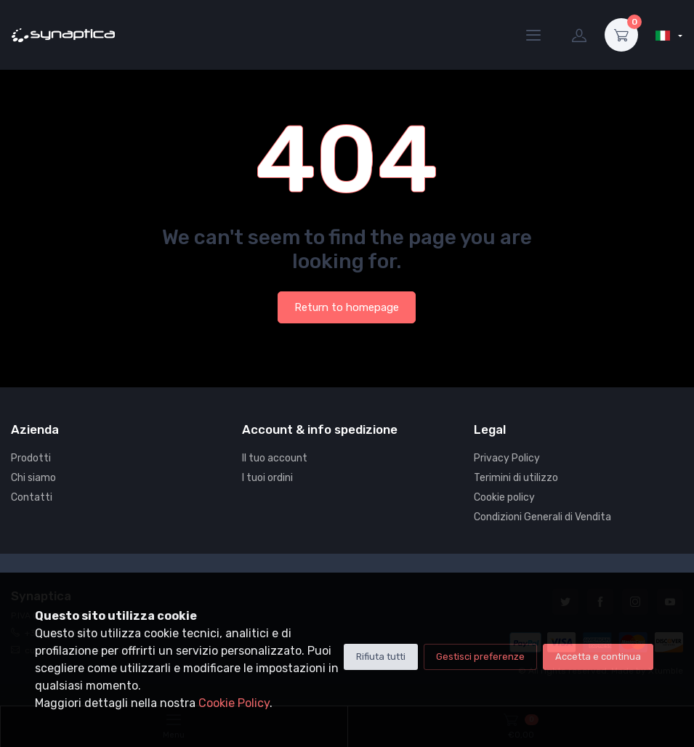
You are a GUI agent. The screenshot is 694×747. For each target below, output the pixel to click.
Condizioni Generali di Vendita (542, 517)
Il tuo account (274, 458)
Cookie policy (504, 497)
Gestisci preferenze (480, 656)
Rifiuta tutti (380, 656)
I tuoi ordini (267, 478)
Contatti (31, 497)
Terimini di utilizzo (516, 478)
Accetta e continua (598, 656)
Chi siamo (33, 478)
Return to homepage (346, 307)
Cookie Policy (234, 703)
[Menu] (533, 35)
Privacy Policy (507, 458)
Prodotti (31, 458)
